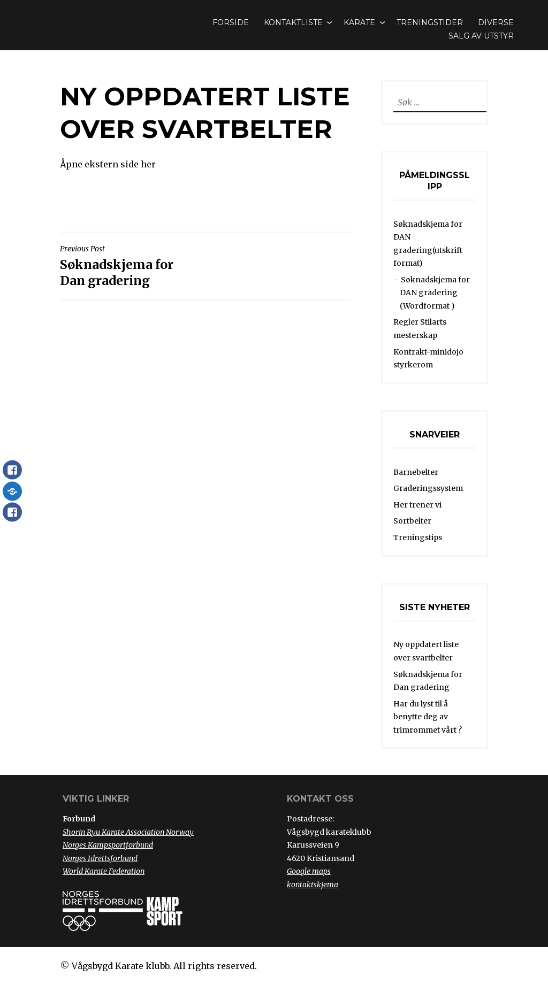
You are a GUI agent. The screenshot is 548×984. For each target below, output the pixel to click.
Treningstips (417, 537)
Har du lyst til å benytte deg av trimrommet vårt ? (427, 717)
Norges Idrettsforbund (100, 858)
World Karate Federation (103, 871)
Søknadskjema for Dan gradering (130, 266)
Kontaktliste (293, 22)
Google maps (309, 871)
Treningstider (430, 22)
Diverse (496, 22)
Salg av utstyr (481, 36)
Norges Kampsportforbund (108, 845)
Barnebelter (415, 472)
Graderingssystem (428, 488)
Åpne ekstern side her (108, 164)
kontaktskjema (312, 884)
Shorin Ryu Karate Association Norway (128, 832)
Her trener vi (417, 505)
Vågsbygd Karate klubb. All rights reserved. (164, 965)
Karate (359, 22)
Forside (230, 22)
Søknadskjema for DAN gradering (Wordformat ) (435, 293)
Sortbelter (412, 521)
